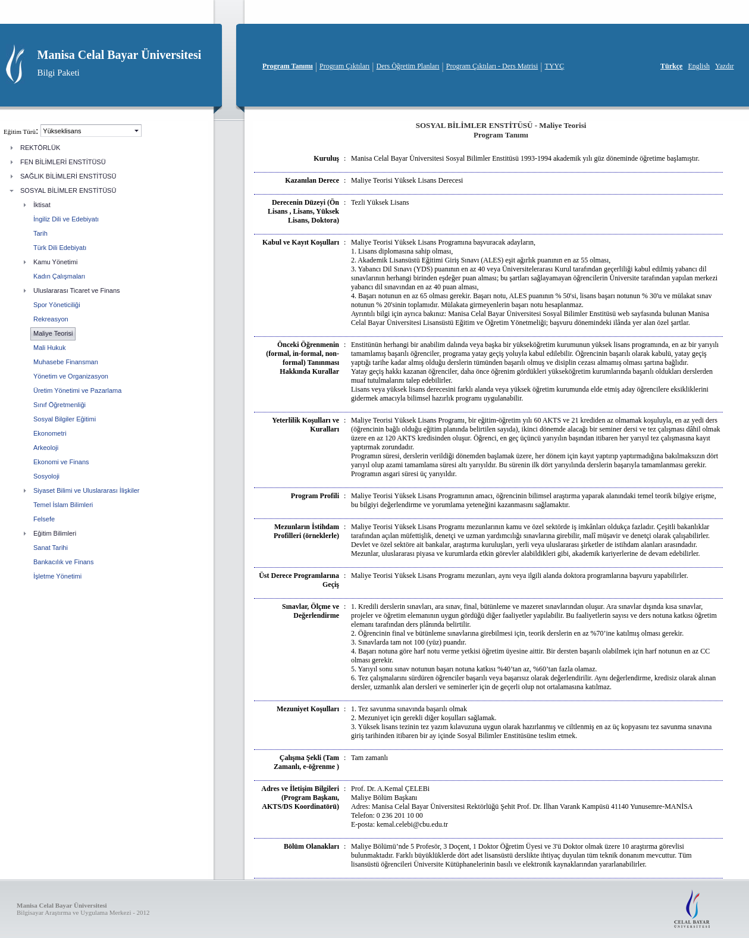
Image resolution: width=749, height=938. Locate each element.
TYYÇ (555, 66)
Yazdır (724, 66)
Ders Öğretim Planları (408, 66)
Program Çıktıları (344, 66)
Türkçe (671, 66)
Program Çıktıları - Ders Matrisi (492, 66)
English (699, 66)
